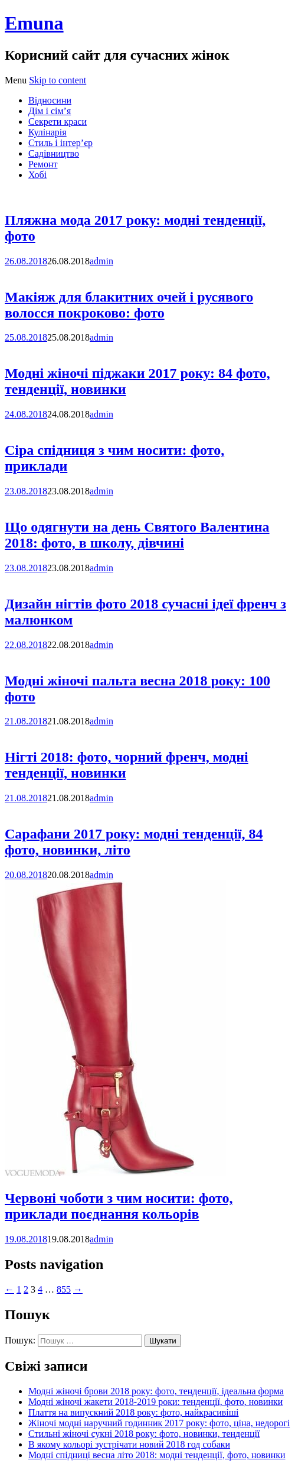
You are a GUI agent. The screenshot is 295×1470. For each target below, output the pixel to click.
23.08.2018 (26, 491)
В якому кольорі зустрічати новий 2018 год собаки (129, 1444)
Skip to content (57, 80)
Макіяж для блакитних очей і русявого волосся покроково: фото (129, 304)
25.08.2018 (26, 337)
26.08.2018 (26, 261)
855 (64, 1289)
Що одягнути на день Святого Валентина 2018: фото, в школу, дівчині (137, 535)
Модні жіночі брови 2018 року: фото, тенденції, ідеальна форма (156, 1391)
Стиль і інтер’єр (60, 143)
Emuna (34, 23)
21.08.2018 (26, 721)
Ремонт (42, 164)
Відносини (49, 100)
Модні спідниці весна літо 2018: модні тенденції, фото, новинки (157, 1455)
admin (101, 261)
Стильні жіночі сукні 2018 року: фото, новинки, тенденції (144, 1434)
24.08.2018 (26, 414)
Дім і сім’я (49, 111)
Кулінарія (47, 132)
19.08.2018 (26, 1239)
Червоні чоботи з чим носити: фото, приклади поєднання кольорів (118, 1206)
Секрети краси (57, 121)
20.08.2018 (26, 875)
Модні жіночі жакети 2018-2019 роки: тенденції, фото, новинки (155, 1402)
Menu (16, 80)
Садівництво (53, 153)
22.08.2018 (26, 645)
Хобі (37, 175)
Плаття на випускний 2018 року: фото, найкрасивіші (133, 1412)
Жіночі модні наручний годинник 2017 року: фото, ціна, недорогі (159, 1423)
